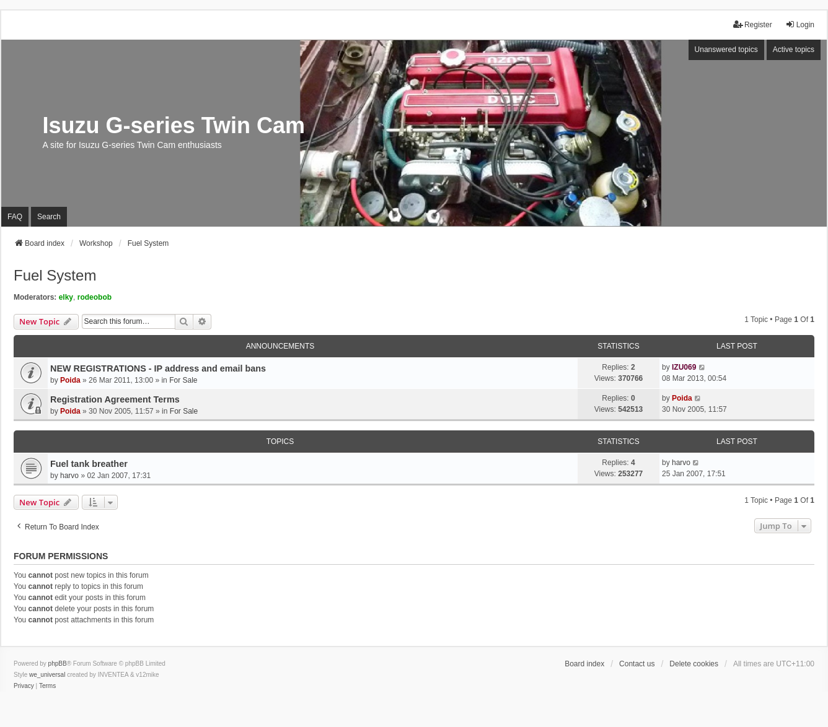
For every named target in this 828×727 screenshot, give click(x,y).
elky (66, 297)
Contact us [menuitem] (636, 664)
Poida (70, 380)
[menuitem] (24, 686)
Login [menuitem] (799, 24)
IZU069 (684, 367)
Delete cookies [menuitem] (693, 664)
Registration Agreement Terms (115, 399)
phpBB (57, 663)
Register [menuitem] (752, 24)
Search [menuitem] (49, 216)
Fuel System (55, 275)
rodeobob (94, 297)
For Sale (183, 380)
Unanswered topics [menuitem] (726, 49)
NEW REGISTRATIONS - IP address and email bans (158, 368)
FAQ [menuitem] (14, 216)
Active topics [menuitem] (793, 49)
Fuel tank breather (89, 464)
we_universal (47, 674)
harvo (69, 475)
